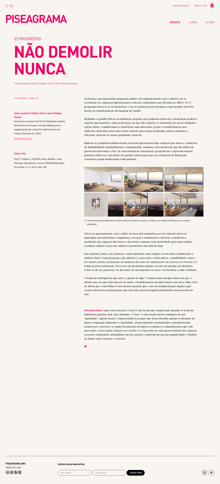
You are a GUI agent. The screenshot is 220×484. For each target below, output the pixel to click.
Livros (193, 22)
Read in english (181, 6)
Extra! (210, 22)
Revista (175, 22)
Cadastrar (136, 473)
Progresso (27, 130)
